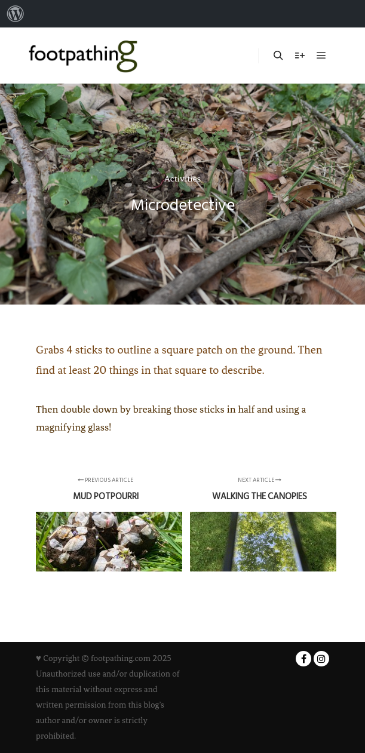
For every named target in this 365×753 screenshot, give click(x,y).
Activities (182, 178)
